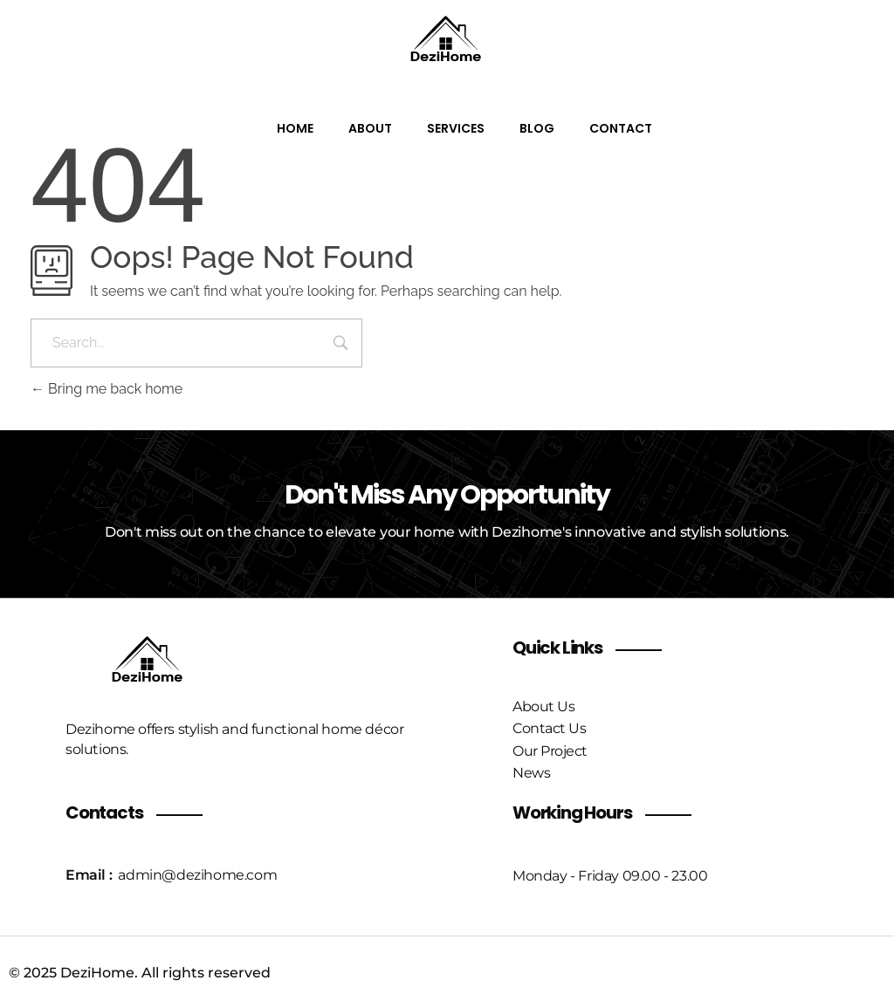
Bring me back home (106, 389)
